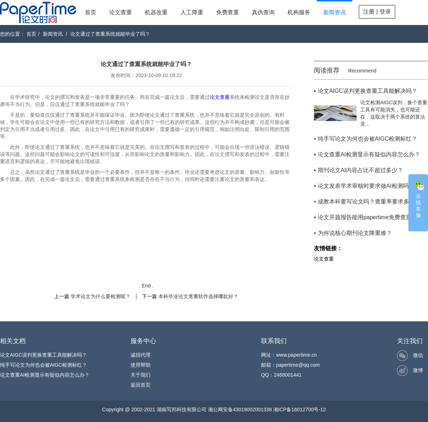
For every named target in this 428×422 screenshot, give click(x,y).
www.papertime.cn (296, 355)
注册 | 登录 (377, 12)
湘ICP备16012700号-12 (299, 409)
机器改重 (156, 12)
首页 (90, 12)
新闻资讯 (334, 12)
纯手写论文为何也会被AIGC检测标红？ (43, 365)
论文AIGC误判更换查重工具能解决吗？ (43, 355)
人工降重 (191, 12)
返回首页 (141, 385)
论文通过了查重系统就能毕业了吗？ (110, 34)
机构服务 (298, 12)
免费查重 (227, 12)
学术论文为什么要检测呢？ (101, 296)
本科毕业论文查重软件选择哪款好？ (198, 296)
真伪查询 (263, 12)
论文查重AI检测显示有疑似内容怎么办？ (45, 375)
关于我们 (141, 375)
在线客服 (419, 199)
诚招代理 (141, 355)
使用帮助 (141, 365)
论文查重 (120, 12)
